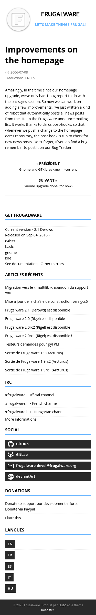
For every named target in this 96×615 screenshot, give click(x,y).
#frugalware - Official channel (29, 394)
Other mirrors (52, 263)
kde (8, 258)
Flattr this (13, 517)
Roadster (47, 610)
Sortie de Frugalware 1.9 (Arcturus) (34, 352)
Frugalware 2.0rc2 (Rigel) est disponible (37, 327)
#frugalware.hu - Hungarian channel (35, 411)
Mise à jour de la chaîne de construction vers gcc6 (46, 301)
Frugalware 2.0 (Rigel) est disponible (35, 318)
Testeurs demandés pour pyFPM (32, 344)
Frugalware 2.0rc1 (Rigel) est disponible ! (38, 335)
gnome (11, 252)
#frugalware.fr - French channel (31, 403)
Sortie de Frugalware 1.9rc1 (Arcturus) (36, 370)
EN (27, 78)
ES (33, 78)
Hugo (62, 605)
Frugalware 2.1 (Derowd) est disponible (37, 310)
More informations (20, 419)
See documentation (21, 263)
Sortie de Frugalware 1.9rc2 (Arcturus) (36, 361)
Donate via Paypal (20, 509)
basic (9, 246)
